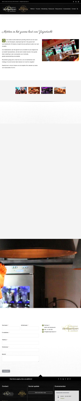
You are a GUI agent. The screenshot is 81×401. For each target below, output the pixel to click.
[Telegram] (68, 379)
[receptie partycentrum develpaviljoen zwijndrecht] (47, 87)
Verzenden (6, 371)
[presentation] (12, 365)
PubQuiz (62, 398)
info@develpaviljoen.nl (24, 1)
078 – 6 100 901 (48, 329)
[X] (61, 379)
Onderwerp (5, 347)
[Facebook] (58, 379)
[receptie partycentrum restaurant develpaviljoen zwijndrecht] (21, 87)
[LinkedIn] (63, 379)
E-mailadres (5, 332)
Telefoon (4, 339)
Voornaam (4, 325)
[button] (77, 8)
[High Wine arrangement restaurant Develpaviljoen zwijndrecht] (34, 87)
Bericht (4, 354)
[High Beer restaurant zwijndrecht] (60, 87)
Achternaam (24, 325)
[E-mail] (70, 379)
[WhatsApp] (65, 379)
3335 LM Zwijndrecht (49, 327)
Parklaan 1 (47, 325)
